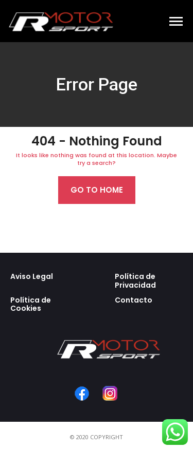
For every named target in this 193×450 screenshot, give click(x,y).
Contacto (133, 300)
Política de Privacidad (135, 280)
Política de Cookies (30, 304)
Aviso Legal (31, 276)
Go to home (97, 189)
